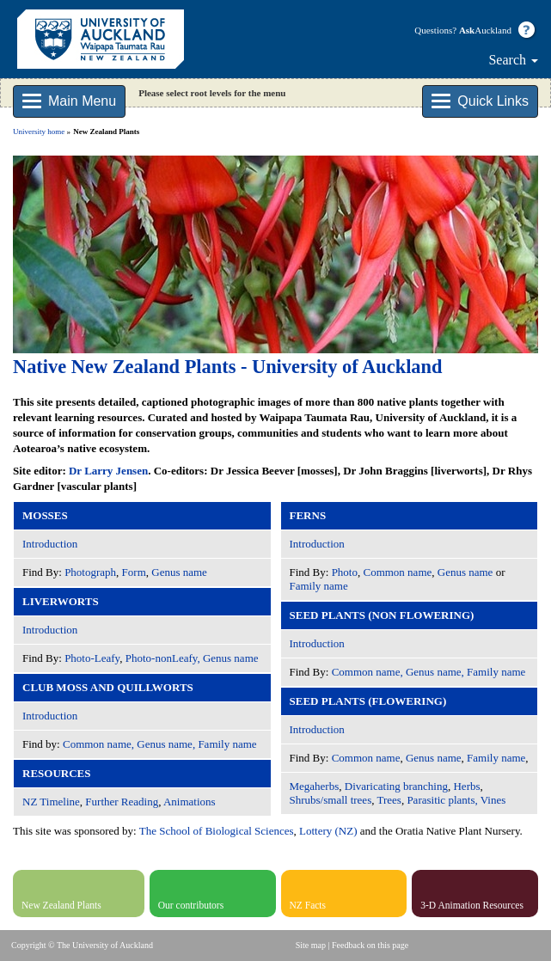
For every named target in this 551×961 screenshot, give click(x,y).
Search (513, 59)
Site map (311, 945)
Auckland (485, 30)
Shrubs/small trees (331, 799)
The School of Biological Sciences (216, 830)
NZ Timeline (51, 801)
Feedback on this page (370, 945)
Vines (493, 799)
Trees (389, 799)
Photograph (90, 572)
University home (38, 131)
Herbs (466, 786)
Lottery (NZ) (328, 830)
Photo (345, 572)
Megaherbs (315, 786)
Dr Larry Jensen (108, 470)
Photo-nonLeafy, (163, 658)
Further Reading (121, 801)
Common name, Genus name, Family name (160, 744)
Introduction (49, 543)
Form (134, 572)
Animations (189, 801)
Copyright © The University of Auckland (82, 945)
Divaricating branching (396, 786)
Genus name (179, 572)
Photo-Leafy (91, 658)
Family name (319, 585)
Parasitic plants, (442, 799)
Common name (397, 572)
